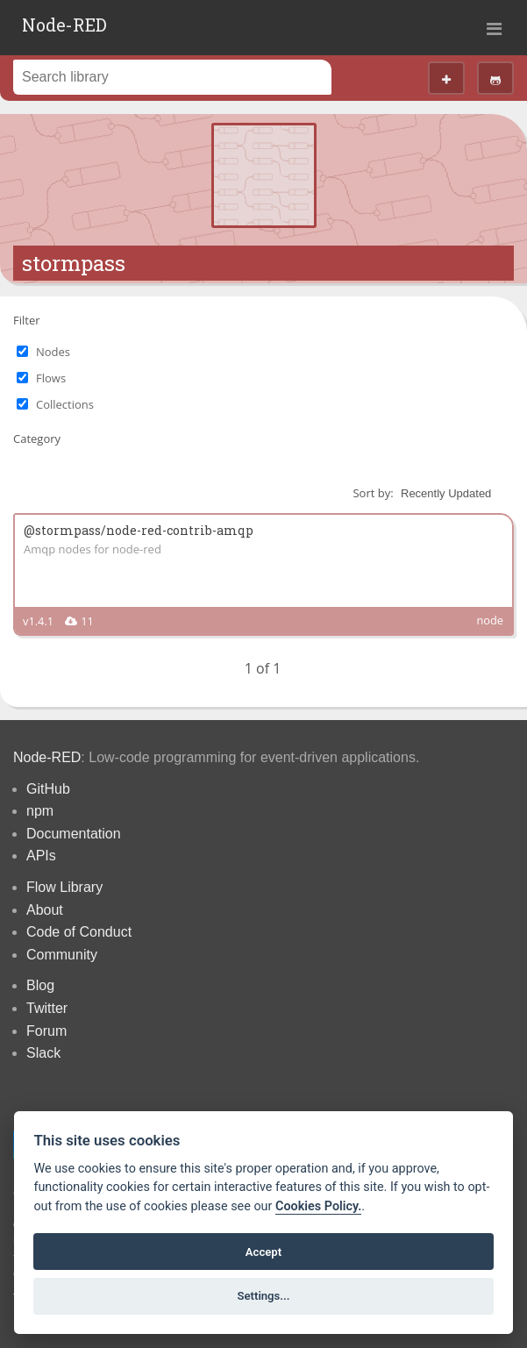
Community (61, 954)
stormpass (73, 263)
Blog (40, 985)
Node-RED (64, 24)
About (44, 909)
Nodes (53, 352)
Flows (51, 378)
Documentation (73, 833)
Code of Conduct (79, 931)
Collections (65, 404)
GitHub (48, 788)
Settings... (264, 1295)
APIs (41, 855)
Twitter (47, 1008)
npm (39, 810)
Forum (46, 1030)
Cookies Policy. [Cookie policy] (318, 1206)
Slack (43, 1052)
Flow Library (64, 887)
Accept (263, 1252)
